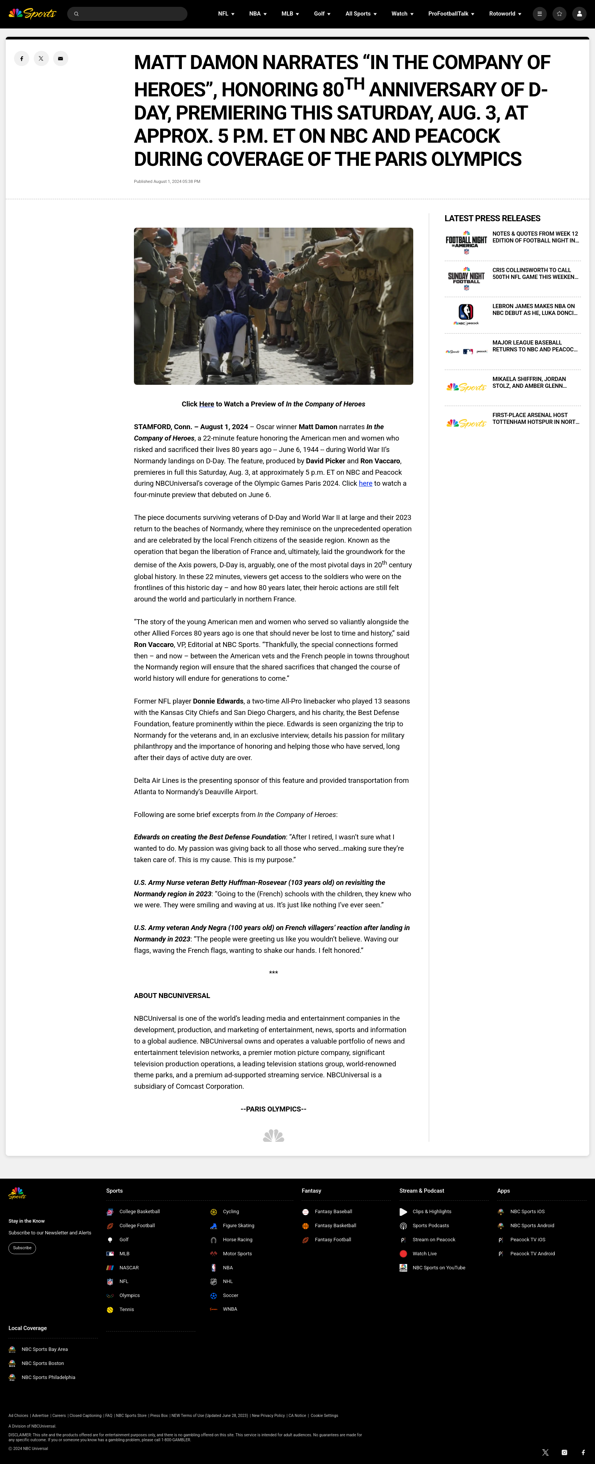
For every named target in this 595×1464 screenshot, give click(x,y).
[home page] (32, 13)
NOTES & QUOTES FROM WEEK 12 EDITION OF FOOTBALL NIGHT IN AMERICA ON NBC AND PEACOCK (535, 237)
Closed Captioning (85, 1415)
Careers (59, 1415)
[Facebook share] (21, 58)
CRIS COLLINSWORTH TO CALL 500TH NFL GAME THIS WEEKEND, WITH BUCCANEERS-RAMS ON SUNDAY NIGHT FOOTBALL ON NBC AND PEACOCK (536, 273)
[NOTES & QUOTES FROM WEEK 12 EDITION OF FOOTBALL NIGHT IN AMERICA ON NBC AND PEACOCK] (466, 242)
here (366, 483)
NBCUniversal (43, 1426)
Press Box (159, 1415)
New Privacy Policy (268, 1415)
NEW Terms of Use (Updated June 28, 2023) (210, 1415)
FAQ (108, 1415)
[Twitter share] (41, 58)
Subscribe (22, 1247)
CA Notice (297, 1415)
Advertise (40, 1415)
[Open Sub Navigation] (233, 14)
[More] (540, 14)
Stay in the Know (26, 1221)
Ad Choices (18, 1415)
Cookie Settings (324, 1415)
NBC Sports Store (131, 1415)
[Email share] (60, 58)
